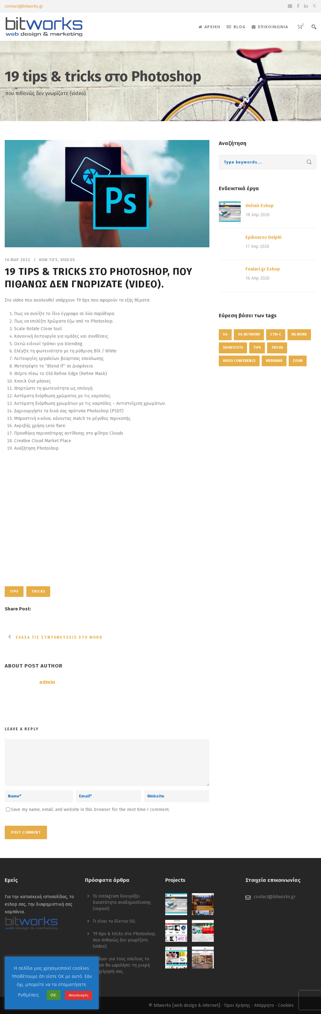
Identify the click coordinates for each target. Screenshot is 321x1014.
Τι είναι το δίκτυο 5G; (114, 921)
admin (47, 682)
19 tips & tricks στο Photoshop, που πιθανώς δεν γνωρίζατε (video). (124, 940)
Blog (236, 27)
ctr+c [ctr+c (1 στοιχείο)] (275, 334)
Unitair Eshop (259, 205)
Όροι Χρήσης (237, 1005)
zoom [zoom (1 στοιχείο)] (298, 361)
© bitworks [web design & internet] (184, 1005)
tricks (38, 591)
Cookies (286, 1005)
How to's (48, 260)
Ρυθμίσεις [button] (28, 995)
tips (14, 591)
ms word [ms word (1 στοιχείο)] (299, 334)
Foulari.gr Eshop (262, 269)
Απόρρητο (264, 1005)
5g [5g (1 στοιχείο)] (225, 334)
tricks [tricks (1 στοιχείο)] (277, 348)
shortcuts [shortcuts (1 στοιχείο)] (233, 348)
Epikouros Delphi (263, 237)
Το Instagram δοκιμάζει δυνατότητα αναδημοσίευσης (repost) (122, 902)
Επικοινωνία (270, 27)
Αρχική (209, 27)
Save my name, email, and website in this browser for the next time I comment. (90, 809)
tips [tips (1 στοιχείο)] (257, 348)
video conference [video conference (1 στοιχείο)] (239, 361)
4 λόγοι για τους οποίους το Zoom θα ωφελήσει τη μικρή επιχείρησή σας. (121, 965)
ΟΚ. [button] (53, 995)
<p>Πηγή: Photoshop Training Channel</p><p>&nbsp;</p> (107, 516)
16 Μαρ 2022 (17, 260)
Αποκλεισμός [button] (78, 995)
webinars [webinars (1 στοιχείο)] (274, 361)
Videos (68, 260)
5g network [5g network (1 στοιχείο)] (249, 334)
